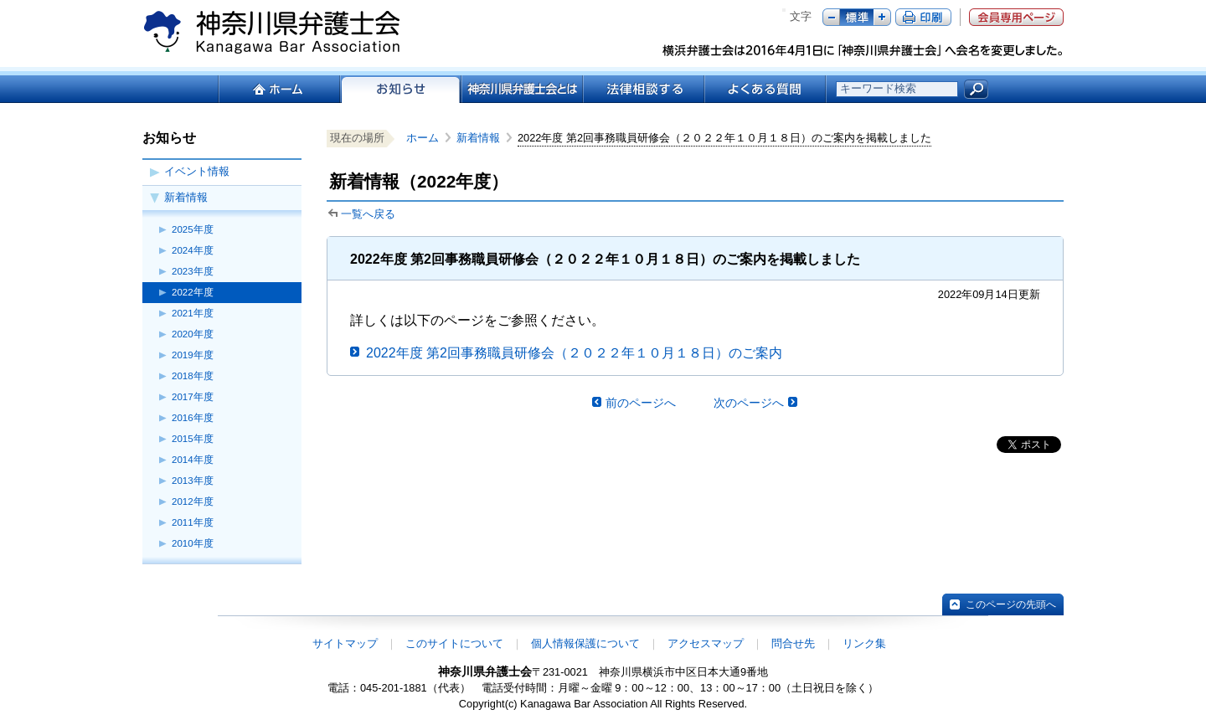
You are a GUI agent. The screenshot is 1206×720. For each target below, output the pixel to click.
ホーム (278, 89)
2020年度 (193, 334)
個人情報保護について (585, 643)
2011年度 (193, 522)
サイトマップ (345, 643)
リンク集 (864, 643)
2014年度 (193, 460)
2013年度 (193, 481)
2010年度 (193, 543)
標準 (857, 17)
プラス (882, 17)
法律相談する (643, 89)
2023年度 (193, 271)
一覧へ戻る (368, 214)
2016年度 (193, 418)
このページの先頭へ (1011, 604)
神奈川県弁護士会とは (521, 89)
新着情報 (186, 197)
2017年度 (193, 397)
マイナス (831, 17)
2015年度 (193, 439)
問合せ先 (793, 643)
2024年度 (193, 250)
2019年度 (193, 355)
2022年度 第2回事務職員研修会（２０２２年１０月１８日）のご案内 (574, 353)
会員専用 (1016, 17)
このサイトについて (454, 643)
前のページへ (641, 402)
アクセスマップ (705, 643)
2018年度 (193, 376)
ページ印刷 (923, 17)
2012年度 (193, 501)
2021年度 (193, 313)
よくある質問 (765, 89)
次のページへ (749, 402)
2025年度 (193, 229)
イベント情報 (196, 171)
